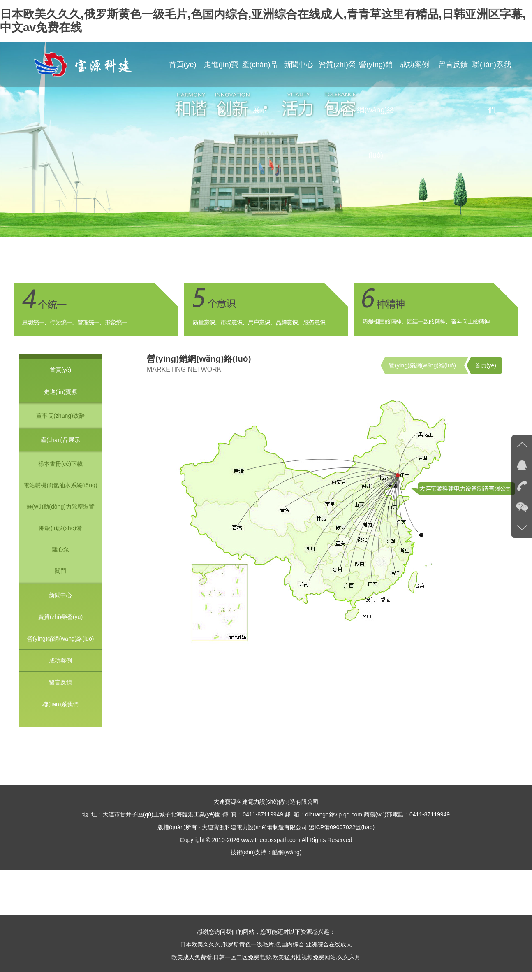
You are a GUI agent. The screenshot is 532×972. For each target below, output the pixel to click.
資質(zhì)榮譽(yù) (337, 87)
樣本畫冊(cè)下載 (60, 463)
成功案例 (414, 64)
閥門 (60, 570)
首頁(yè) (183, 64)
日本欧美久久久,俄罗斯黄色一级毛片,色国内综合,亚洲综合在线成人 (266, 944)
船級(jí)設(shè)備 (60, 528)
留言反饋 (453, 64)
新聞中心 (298, 64)
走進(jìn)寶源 (221, 87)
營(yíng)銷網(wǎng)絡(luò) (375, 109)
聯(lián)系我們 (491, 87)
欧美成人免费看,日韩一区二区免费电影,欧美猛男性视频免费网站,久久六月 (266, 957)
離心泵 (60, 549)
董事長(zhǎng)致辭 (60, 415)
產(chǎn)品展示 (260, 87)
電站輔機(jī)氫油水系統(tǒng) (60, 485)
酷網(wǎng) (286, 852)
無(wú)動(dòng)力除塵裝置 (60, 506)
